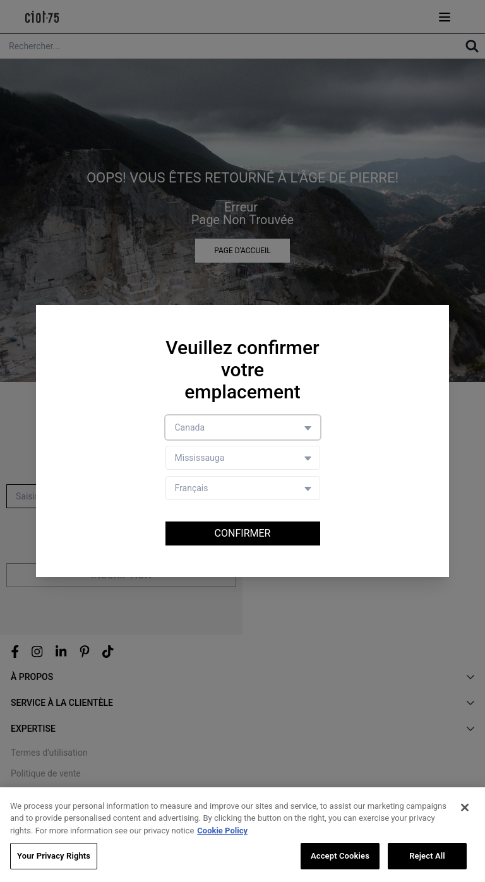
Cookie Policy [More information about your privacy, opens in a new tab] (222, 830)
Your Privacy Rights (53, 856)
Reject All (427, 856)
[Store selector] (242, 458)
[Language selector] (242, 488)
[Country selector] (242, 427)
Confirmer (243, 533)
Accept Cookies (340, 856)
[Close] (465, 807)
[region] (242, 834)
